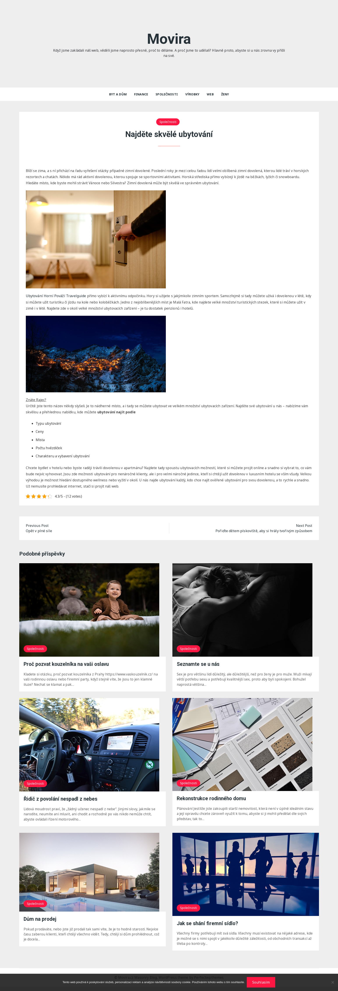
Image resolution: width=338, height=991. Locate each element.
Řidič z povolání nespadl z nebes (62, 802)
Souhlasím (261, 982)
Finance (141, 94)
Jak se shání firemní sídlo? (209, 927)
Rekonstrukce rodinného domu (213, 802)
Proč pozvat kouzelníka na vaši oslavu (69, 667)
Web (210, 94)
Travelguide (56, 296)
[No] (332, 982)
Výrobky (192, 94)
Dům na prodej (41, 923)
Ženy (225, 94)
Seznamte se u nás (199, 667)
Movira (169, 38)
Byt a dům (118, 94)
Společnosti (167, 94)
